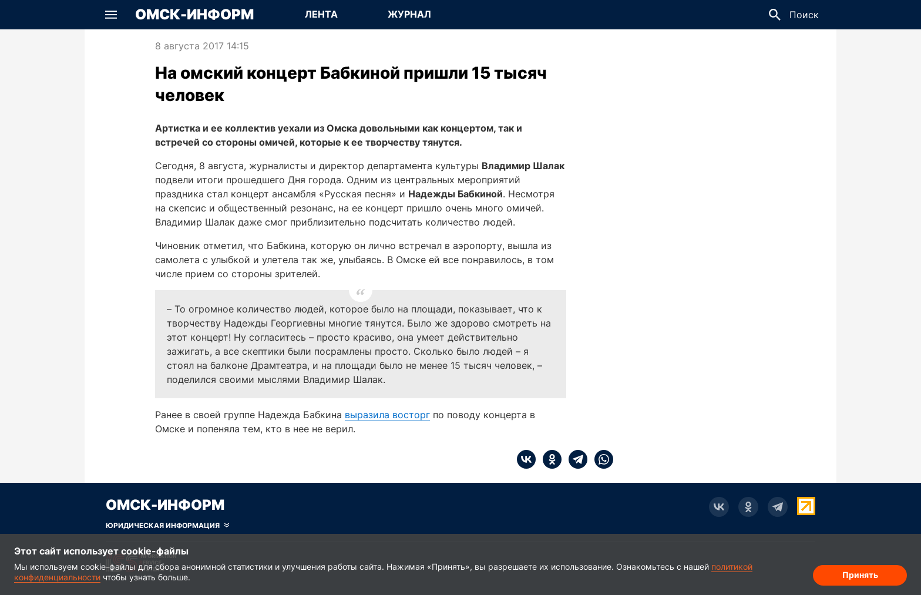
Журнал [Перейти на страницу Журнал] (409, 14)
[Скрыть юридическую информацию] (167, 526)
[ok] (549, 459)
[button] (111, 14)
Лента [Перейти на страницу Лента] (321, 14)
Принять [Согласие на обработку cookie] (860, 575)
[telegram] (574, 459)
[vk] (526, 459)
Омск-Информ (194, 14)
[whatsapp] (600, 459)
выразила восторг (387, 415)
